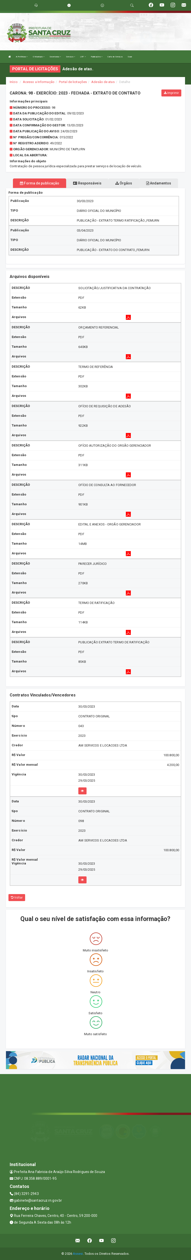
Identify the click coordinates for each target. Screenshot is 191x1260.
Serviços (70, 57)
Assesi (78, 1254)
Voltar (17, 897)
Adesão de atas (102, 82)
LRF (83, 57)
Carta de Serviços (115, 57)
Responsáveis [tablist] (87, 183)
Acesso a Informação (38, 82)
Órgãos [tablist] (123, 183)
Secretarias (55, 57)
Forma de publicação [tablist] (39, 183)
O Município (39, 57)
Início (14, 82)
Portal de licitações (73, 82)
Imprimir (171, 93)
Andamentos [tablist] (158, 183)
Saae (130, 57)
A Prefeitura (22, 57)
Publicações (96, 57)
